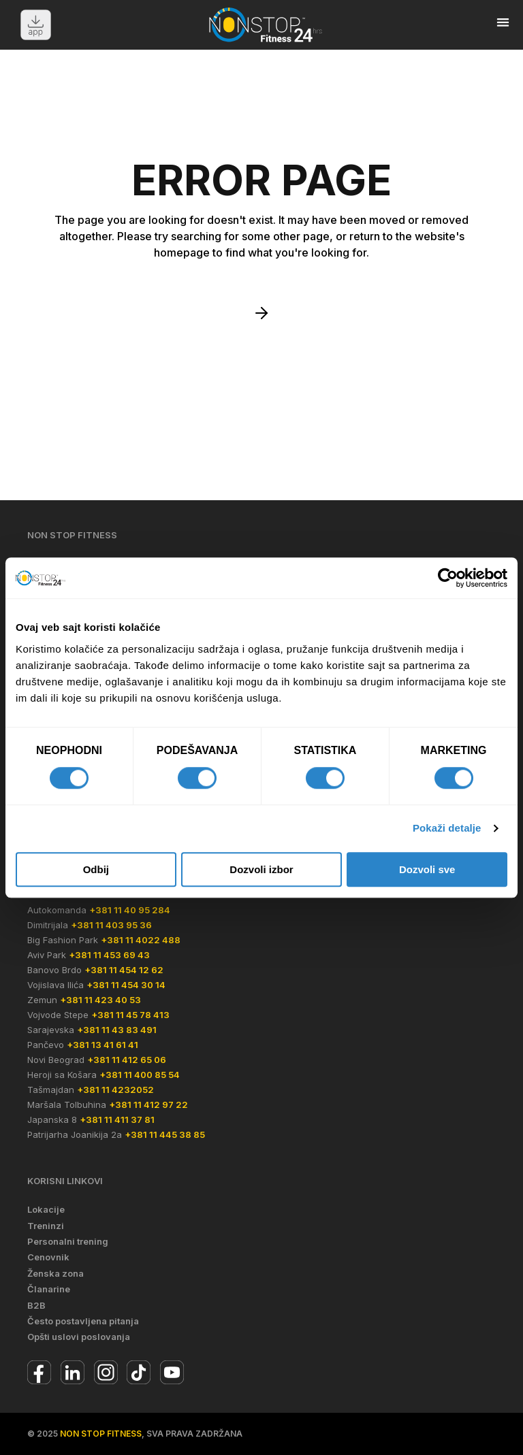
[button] (503, 22)
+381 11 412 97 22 (148, 1104)
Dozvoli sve (427, 869)
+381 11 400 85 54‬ (139, 1074)
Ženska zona (55, 1273)
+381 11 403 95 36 (111, 924)
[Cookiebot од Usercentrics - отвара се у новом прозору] (447, 578)
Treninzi (45, 1225)
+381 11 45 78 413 (130, 1014)
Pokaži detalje (447, 828)
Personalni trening (67, 1241)
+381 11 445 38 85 (165, 1134)
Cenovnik (48, 1257)
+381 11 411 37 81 (117, 1119)
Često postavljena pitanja (83, 1320)
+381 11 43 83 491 (117, 1029)
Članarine (48, 1289)
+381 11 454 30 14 (125, 984)
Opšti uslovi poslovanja (78, 1336)
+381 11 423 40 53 (100, 999)
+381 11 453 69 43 (109, 954)
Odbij (96, 869)
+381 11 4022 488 (140, 939)
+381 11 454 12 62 (123, 969)
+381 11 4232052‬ (115, 1089)
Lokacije (46, 1209)
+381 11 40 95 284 (129, 909)
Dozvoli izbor (261, 869)
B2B (36, 1305)
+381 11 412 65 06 (126, 1059)
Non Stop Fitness (101, 1433)
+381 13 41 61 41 (102, 1044)
